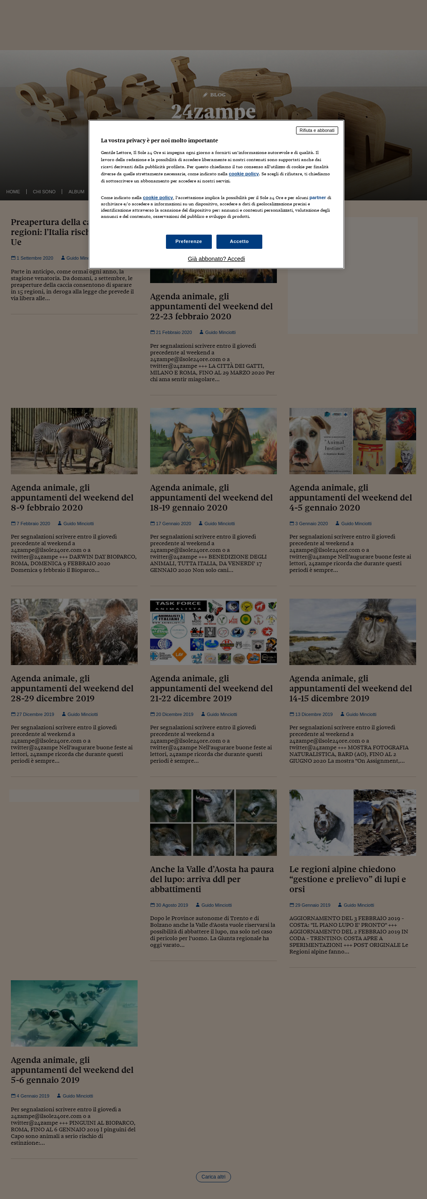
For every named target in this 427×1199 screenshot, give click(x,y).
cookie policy (244, 173)
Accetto (239, 241)
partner (317, 197)
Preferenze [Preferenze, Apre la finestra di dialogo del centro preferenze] (189, 241)
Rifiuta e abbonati (317, 130)
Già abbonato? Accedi (216, 258)
